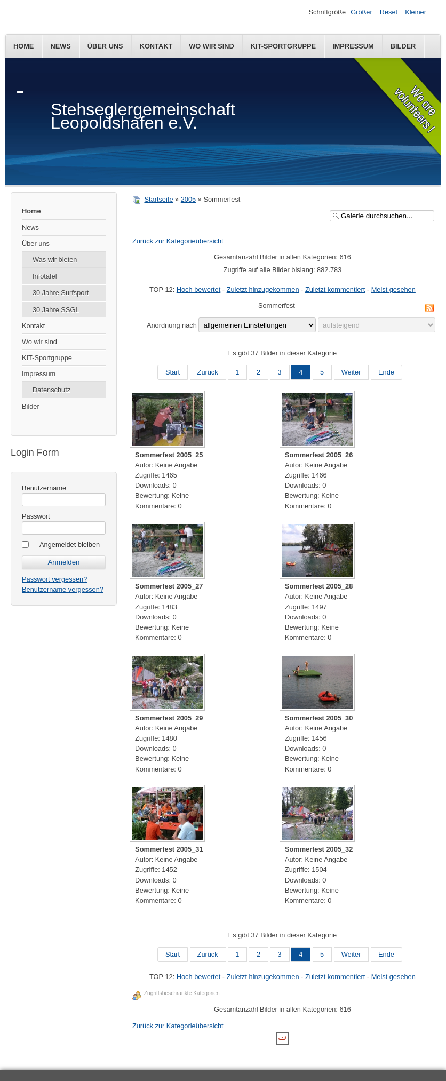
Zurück (207, 372)
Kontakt (156, 46)
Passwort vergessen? (54, 579)
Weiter (351, 372)
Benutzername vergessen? (62, 589)
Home (23, 46)
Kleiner (415, 12)
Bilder (403, 46)
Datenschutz (51, 390)
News (60, 46)
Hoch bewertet (199, 289)
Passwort (36, 516)
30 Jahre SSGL (56, 310)
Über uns (105, 46)
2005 (188, 199)
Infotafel (45, 276)
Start (172, 372)
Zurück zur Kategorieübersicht (178, 241)
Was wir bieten (55, 260)
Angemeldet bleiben (69, 544)
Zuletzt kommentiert (335, 289)
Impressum (353, 46)
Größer (361, 12)
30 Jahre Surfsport (61, 293)
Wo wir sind (211, 46)
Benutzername (44, 488)
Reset (388, 12)
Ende (386, 372)
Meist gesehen (393, 289)
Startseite (158, 199)
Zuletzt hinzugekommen (263, 289)
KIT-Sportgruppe (283, 46)
